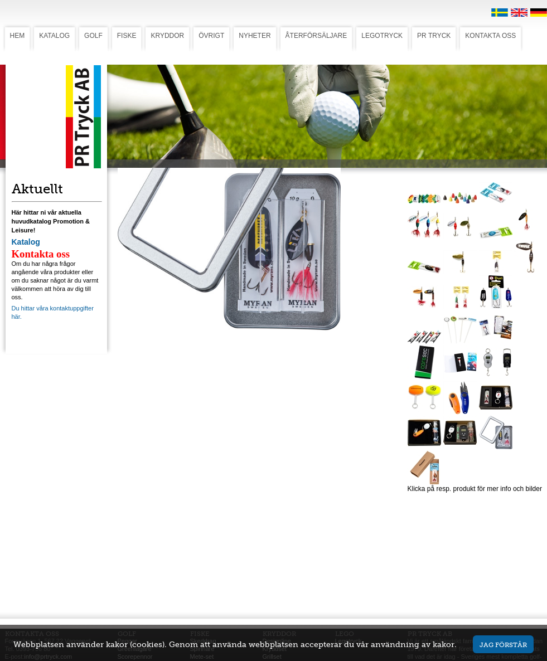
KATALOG (54, 36)
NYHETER (254, 36)
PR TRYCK (434, 36)
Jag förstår (503, 644)
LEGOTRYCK (382, 36)
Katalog (26, 241)
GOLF (93, 36)
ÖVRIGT (211, 36)
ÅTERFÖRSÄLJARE (316, 36)
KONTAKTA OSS (490, 36)
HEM (17, 36)
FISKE (127, 36)
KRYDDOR (167, 36)
